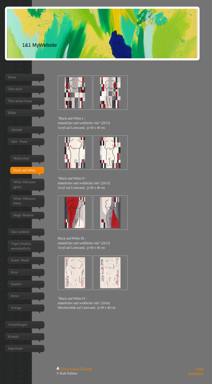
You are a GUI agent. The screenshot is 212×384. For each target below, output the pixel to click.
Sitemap (87, 368)
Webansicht (196, 373)
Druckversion (68, 368)
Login (200, 368)
